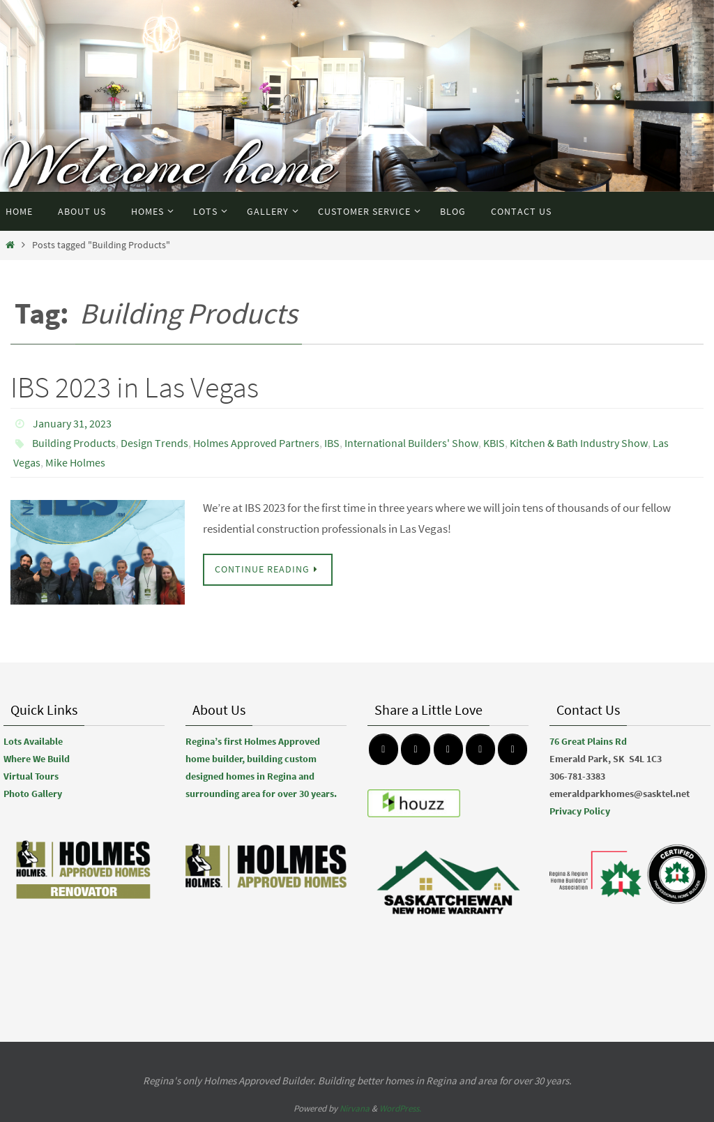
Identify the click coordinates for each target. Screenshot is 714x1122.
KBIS (494, 443)
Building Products (74, 443)
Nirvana (355, 1108)
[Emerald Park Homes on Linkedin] (512, 749)
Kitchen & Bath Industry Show (579, 443)
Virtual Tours (31, 776)
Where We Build (36, 758)
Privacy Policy (579, 811)
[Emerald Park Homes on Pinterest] (448, 749)
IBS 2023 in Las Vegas (134, 387)
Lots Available (33, 741)
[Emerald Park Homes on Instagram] (415, 749)
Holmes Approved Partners (256, 443)
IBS (332, 443)
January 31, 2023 (72, 423)
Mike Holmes (75, 462)
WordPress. (400, 1108)
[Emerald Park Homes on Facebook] (383, 749)
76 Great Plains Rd (588, 741)
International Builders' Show (411, 443)
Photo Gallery (32, 793)
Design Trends (154, 443)
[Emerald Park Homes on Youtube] (480, 749)
